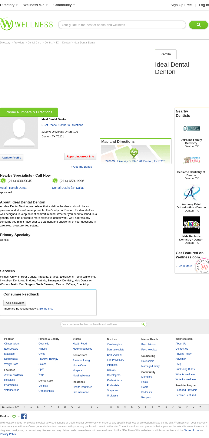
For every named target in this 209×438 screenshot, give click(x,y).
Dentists (43, 385)
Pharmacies (11, 384)
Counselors (147, 361)
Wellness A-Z (34, 5)
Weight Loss (11, 364)
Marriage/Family (150, 366)
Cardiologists (114, 344)
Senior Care (80, 355)
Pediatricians (114, 380)
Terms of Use (191, 430)
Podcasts (146, 392)
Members (146, 376)
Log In (204, 5)
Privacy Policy (184, 353)
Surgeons (112, 390)
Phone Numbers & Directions (29, 112)
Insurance (79, 381)
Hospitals (9, 379)
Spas (41, 369)
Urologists (112, 395)
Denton (66, 42)
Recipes (145, 397)
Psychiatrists (148, 344)
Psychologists (149, 349)
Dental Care (35, 42)
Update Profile (11, 157)
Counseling (148, 355)
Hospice (77, 370)
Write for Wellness (186, 379)
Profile (166, 54)
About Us (181, 343)
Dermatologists (115, 349)
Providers (19, 42)
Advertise (181, 358)
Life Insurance (81, 392)
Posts (144, 381)
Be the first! (46, 308)
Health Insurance (82, 387)
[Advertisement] (68, 77)
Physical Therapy (48, 358)
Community (62, 5)
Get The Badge (82, 166)
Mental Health (149, 339)
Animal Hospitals (13, 374)
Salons (42, 364)
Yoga (41, 374)
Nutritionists (11, 358)
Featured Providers (186, 390)
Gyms (42, 353)
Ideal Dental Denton (85, 42)
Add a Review (15, 302)
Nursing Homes (81, 375)
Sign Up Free (181, 5)
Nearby (192, 113)
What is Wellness (185, 374)
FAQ (178, 364)
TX (58, 42)
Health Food (80, 343)
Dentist (48, 42)
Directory (7, 5)
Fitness (43, 348)
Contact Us (182, 348)
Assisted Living (81, 360)
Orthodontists (46, 390)
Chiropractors (12, 343)
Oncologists (113, 375)
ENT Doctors (114, 354)
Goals (144, 387)
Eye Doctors (11, 348)
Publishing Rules (185, 369)
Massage (9, 353)
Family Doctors (115, 359)
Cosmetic (44, 343)
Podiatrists (113, 385)
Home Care (79, 365)
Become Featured (186, 395)
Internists (112, 364)
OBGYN (111, 370)
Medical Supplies (82, 348)
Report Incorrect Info (80, 156)
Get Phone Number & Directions (63, 125)
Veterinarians (11, 390)
